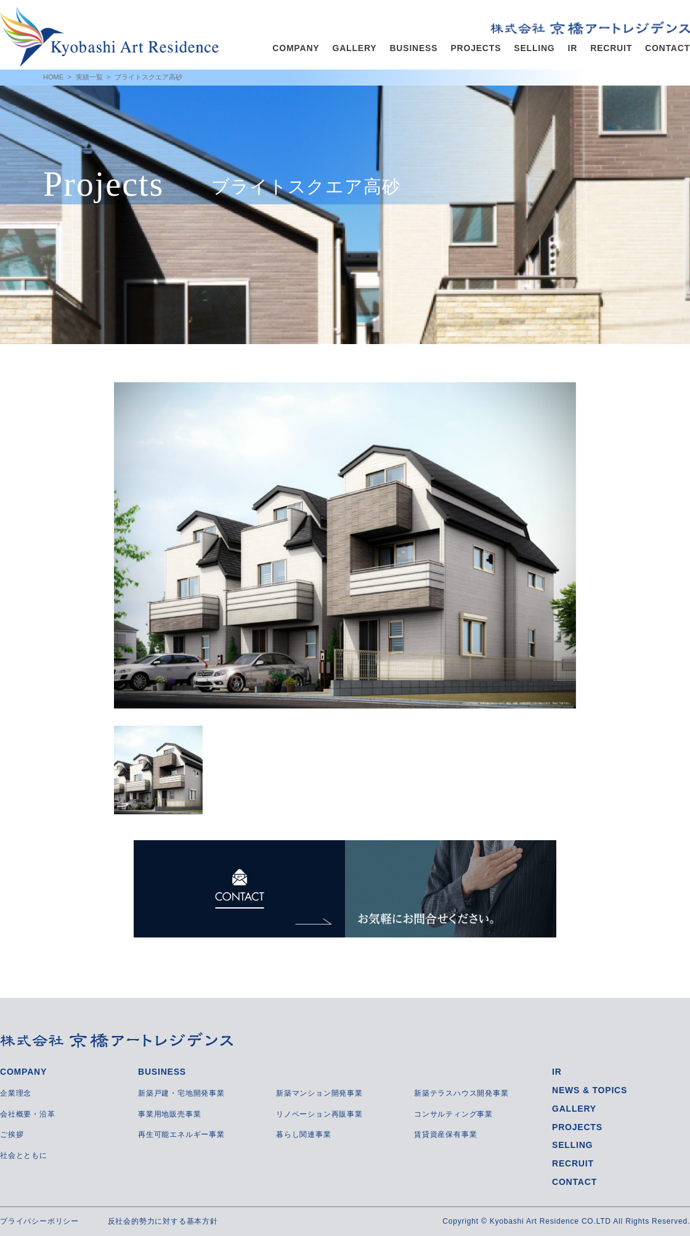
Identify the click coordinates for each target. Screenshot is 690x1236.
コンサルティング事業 (453, 1114)
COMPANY (295, 48)
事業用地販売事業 (169, 1114)
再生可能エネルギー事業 (181, 1134)
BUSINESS (413, 48)
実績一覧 (89, 77)
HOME (53, 77)
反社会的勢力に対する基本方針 (163, 1221)
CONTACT (667, 48)
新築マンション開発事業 (319, 1093)
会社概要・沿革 (27, 1114)
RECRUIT (611, 48)
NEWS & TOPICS (589, 1090)
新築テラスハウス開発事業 (461, 1093)
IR (573, 48)
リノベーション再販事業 (319, 1114)
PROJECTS (475, 48)
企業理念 (15, 1093)
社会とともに (23, 1155)
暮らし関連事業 (303, 1134)
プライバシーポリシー (39, 1221)
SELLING (534, 48)
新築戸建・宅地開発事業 (181, 1093)
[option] (345, 545)
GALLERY (354, 48)
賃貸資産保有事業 (445, 1134)
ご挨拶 (11, 1134)
